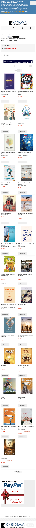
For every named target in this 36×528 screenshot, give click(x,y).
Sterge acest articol (2, 48)
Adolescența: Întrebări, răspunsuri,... (9, 182)
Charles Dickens (22, 306)
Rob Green (3, 337)
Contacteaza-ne (26, 516)
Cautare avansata (18, 516)
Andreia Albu (21, 123)
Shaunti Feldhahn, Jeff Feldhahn (8, 246)
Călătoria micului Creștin (23, 365)
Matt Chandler (21, 429)
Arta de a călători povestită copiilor (26, 122)
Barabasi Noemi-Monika (6, 124)
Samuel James (4, 155)
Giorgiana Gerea (22, 246)
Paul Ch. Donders (22, 277)
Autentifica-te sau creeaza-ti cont (8, 38)
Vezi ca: (27, 66)
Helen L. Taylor (21, 367)
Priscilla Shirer (4, 94)
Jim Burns (20, 398)
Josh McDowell (4, 184)
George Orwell (4, 214)
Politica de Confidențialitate (19, 11)
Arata (18, 66)
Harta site (7, 516)
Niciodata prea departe (6, 457)
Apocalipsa (3, 365)
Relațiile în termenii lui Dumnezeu (25, 335)
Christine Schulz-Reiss (23, 155)
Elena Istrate (21, 216)
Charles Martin (4, 458)
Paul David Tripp (22, 185)
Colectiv (20, 94)
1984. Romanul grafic (6, 213)
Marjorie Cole (21, 336)
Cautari (11, 516)
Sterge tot (4, 51)
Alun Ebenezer (4, 367)
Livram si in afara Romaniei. (21, 31)
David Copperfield (22, 304)
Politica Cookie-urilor (5, 12)
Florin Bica (3, 398)
